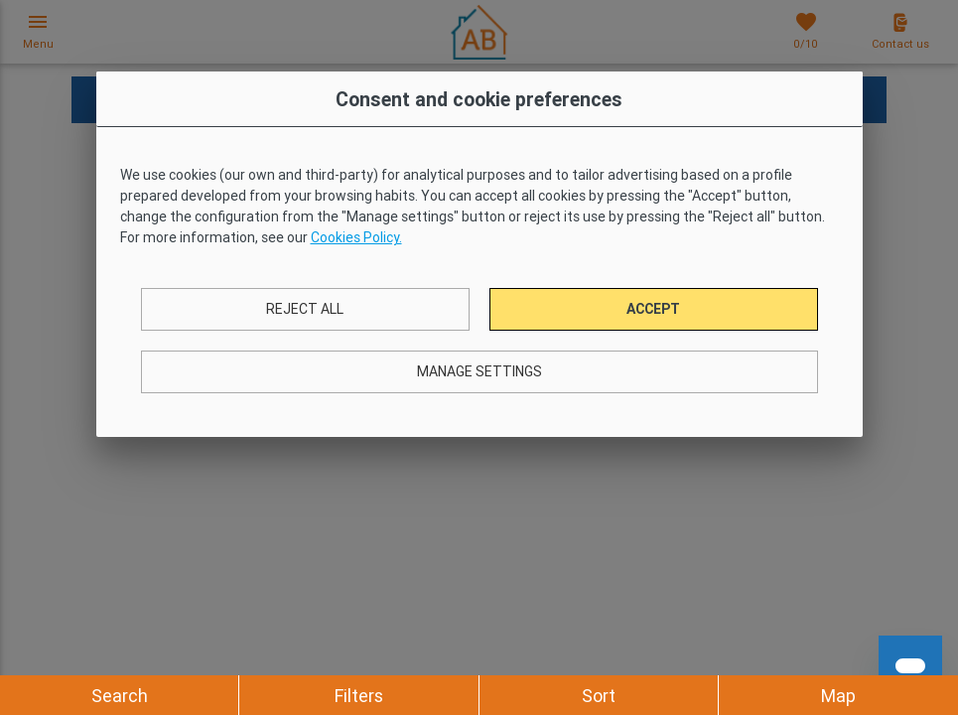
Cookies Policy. (356, 237)
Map (838, 695)
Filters (359, 695)
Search (119, 695)
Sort (599, 695)
